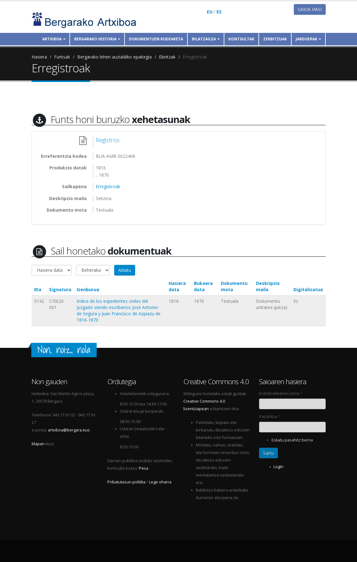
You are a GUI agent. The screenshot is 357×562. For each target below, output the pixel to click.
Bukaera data (203, 286)
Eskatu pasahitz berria (292, 440)
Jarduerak (308, 39)
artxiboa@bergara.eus (69, 430)
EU (209, 12)
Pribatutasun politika (126, 482)
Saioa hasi (310, 9)
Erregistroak (195, 57)
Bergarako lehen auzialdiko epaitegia (114, 57)
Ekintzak (167, 57)
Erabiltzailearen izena (281, 393)
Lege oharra (160, 482)
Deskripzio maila (268, 286)
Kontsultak (241, 39)
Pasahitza (269, 416)
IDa (37, 289)
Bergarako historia (97, 39)
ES (219, 12)
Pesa (143, 468)
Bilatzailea (206, 39)
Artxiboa (53, 39)
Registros (108, 140)
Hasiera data (177, 286)
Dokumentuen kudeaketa (156, 39)
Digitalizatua (308, 289)
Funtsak (62, 57)
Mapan (38, 443)
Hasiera (39, 57)
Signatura (60, 289)
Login (278, 466)
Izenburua (88, 289)
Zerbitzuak (275, 39)
